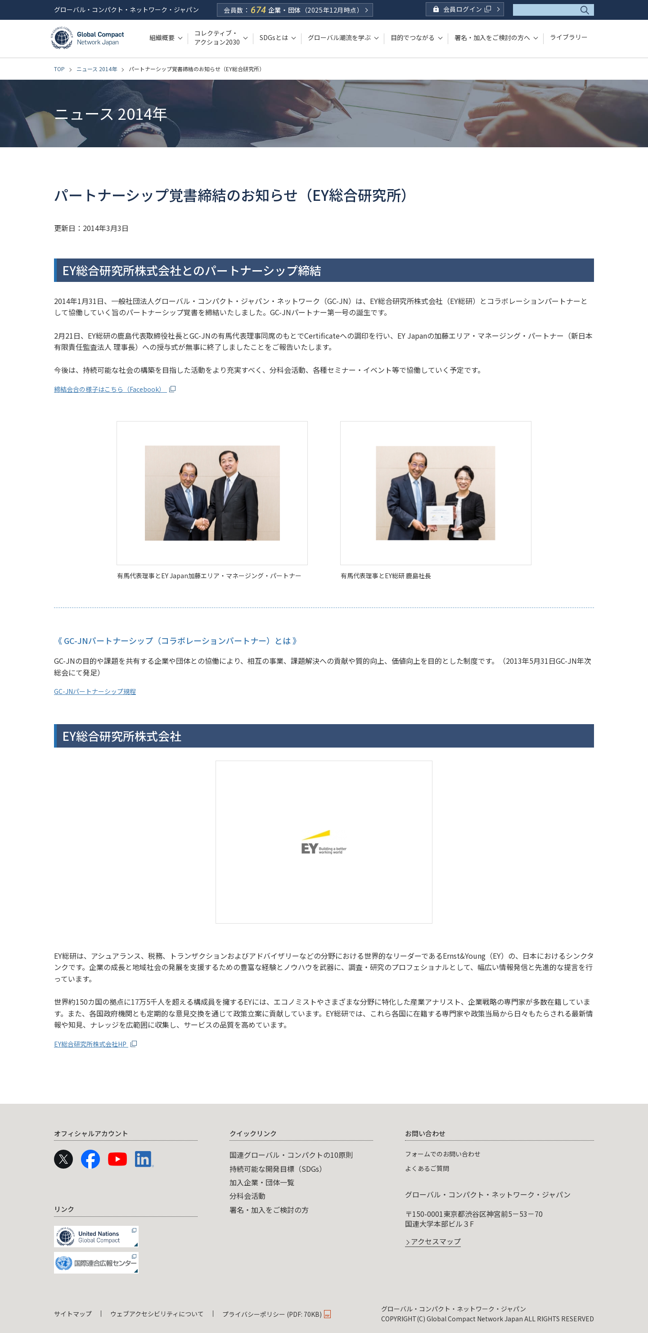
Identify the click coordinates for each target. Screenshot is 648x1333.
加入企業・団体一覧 (262, 1182)
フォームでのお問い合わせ (448, 1153)
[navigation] (324, 1200)
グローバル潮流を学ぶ (339, 37)
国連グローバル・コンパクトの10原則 (291, 1154)
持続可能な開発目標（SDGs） (278, 1168)
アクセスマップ (436, 1242)
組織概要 (162, 37)
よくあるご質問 (430, 1167)
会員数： (293, 10)
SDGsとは (274, 37)
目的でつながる (413, 37)
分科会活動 (248, 1195)
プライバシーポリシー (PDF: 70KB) (272, 1314)
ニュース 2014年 (96, 69)
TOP (59, 69)
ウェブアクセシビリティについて (157, 1313)
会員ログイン (467, 9)
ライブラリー (569, 37)
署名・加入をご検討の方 (269, 1209)
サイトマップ (73, 1313)
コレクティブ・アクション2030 (217, 37)
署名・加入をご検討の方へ (492, 37)
